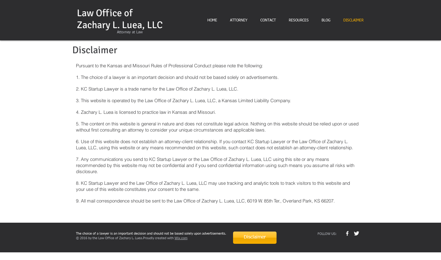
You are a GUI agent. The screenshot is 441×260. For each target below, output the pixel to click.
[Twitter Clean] (356, 233)
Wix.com (181, 238)
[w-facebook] (347, 233)
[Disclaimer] (255, 238)
